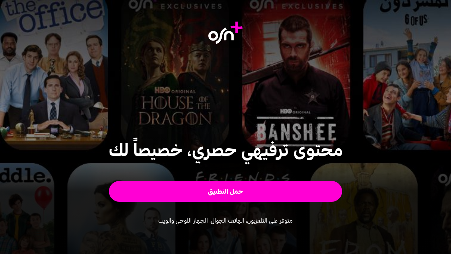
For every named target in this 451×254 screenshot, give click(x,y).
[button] (225, 191)
